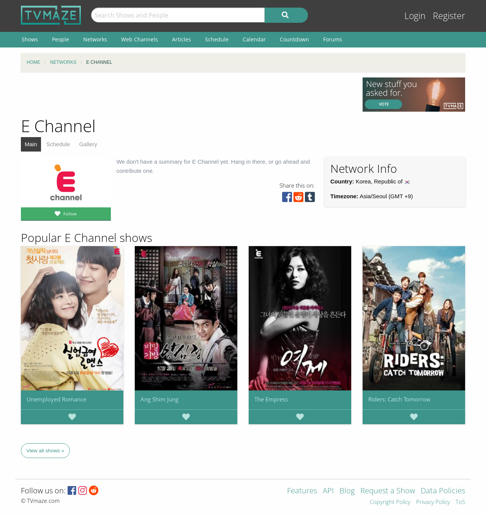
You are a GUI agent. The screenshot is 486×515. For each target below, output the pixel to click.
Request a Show (387, 491)
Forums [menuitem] (332, 39)
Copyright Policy (390, 502)
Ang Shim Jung (159, 399)
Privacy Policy (433, 502)
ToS (460, 502)
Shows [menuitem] (30, 39)
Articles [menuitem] (181, 39)
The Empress (271, 399)
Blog (347, 491)
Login (415, 16)
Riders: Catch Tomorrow (399, 399)
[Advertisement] (186, 94)
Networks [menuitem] (95, 39)
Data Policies (443, 491)
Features (302, 491)
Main (31, 144)
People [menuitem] (60, 39)
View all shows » (46, 450)
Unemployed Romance (56, 399)
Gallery (88, 144)
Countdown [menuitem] (294, 39)
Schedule (58, 144)
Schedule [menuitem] (217, 39)
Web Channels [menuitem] (139, 39)
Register (449, 16)
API (328, 491)
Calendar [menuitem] (254, 39)
